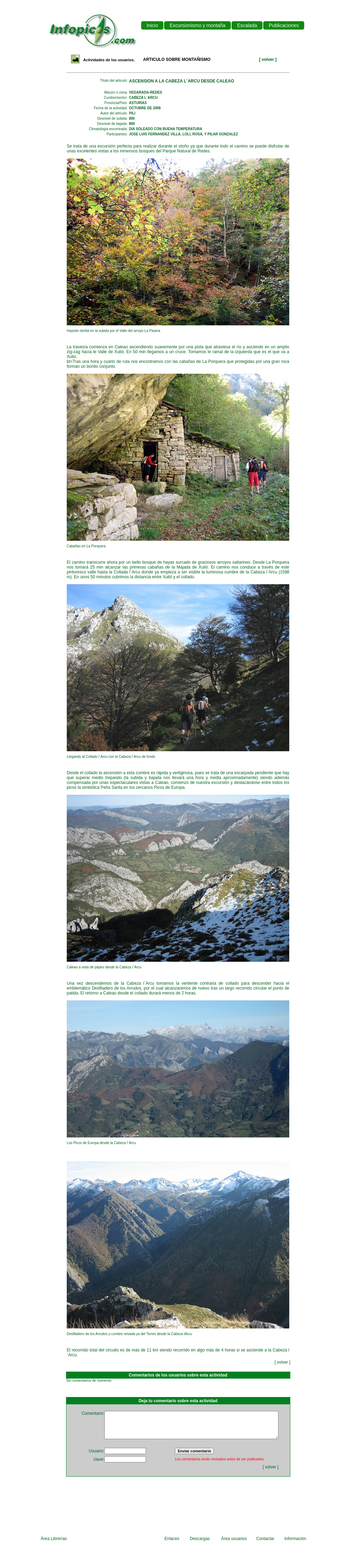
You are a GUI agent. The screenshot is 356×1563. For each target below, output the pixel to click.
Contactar (265, 1538)
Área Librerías (54, 1538)
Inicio (152, 25)
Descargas (200, 1538)
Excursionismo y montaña (197, 25)
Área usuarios (234, 1538)
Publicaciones (283, 25)
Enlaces (171, 1538)
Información (295, 1538)
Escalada (247, 25)
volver (268, 59)
